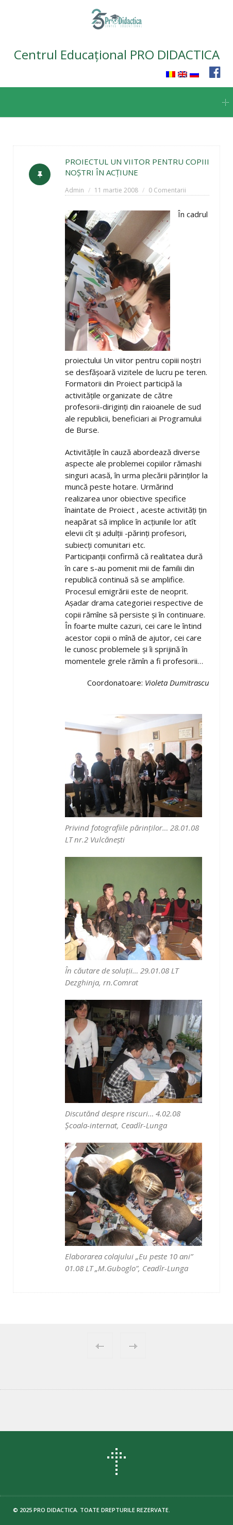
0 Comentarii (167, 190)
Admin (74, 190)
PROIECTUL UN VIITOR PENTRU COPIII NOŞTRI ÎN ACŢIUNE (137, 166)
